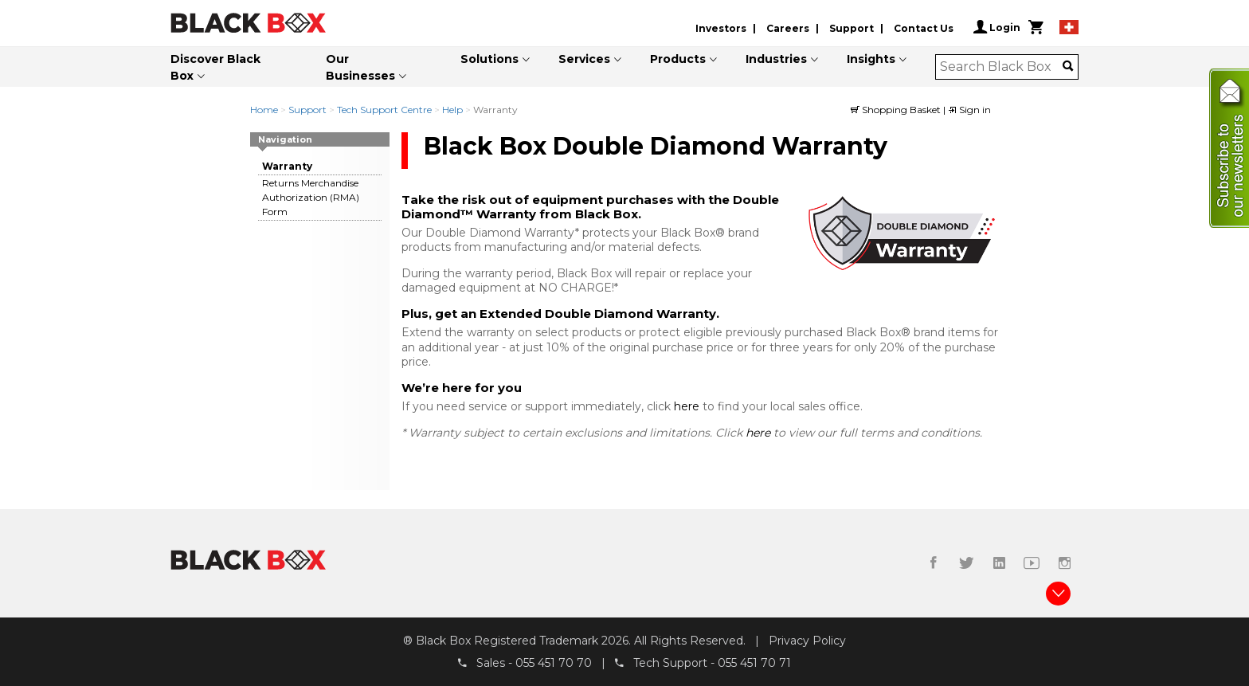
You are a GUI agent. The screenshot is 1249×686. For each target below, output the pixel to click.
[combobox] (1001, 67)
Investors (720, 28)
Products (678, 59)
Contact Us (923, 28)
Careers (787, 28)
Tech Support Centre (384, 110)
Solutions (489, 59)
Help (452, 110)
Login (996, 27)
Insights (871, 59)
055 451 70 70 (553, 663)
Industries (776, 59)
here (688, 406)
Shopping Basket (897, 110)
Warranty (287, 166)
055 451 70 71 (754, 663)
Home (264, 110)
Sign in (969, 110)
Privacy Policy (807, 640)
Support (851, 28)
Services (584, 59)
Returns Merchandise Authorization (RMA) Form (310, 197)
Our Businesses (360, 67)
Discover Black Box (215, 67)
